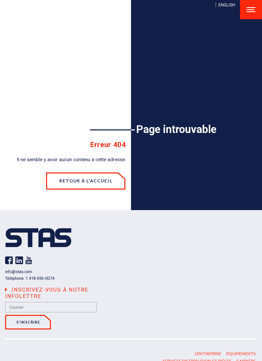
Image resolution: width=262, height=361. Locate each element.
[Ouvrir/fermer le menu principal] (251, 9)
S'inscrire (28, 322)
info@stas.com (18, 271)
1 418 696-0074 (40, 278)
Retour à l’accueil (85, 180)
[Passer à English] (227, 5)
